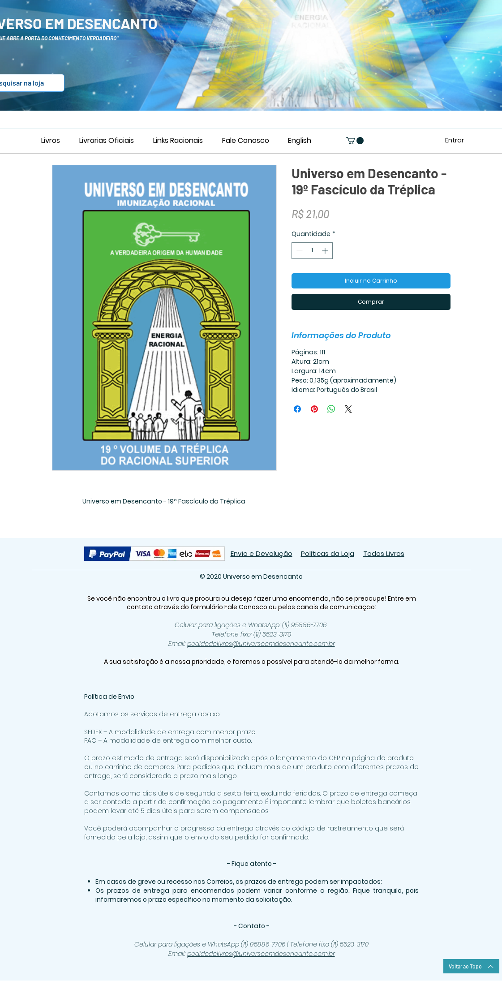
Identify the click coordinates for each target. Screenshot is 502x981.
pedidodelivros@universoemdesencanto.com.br (261, 643)
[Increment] (325, 250)
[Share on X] (348, 409)
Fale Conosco (246, 606)
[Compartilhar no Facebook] (297, 409)
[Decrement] (298, 250)
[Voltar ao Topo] (471, 966)
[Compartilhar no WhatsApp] (331, 409)
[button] (355, 140)
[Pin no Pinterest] (314, 409)
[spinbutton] (312, 250)
